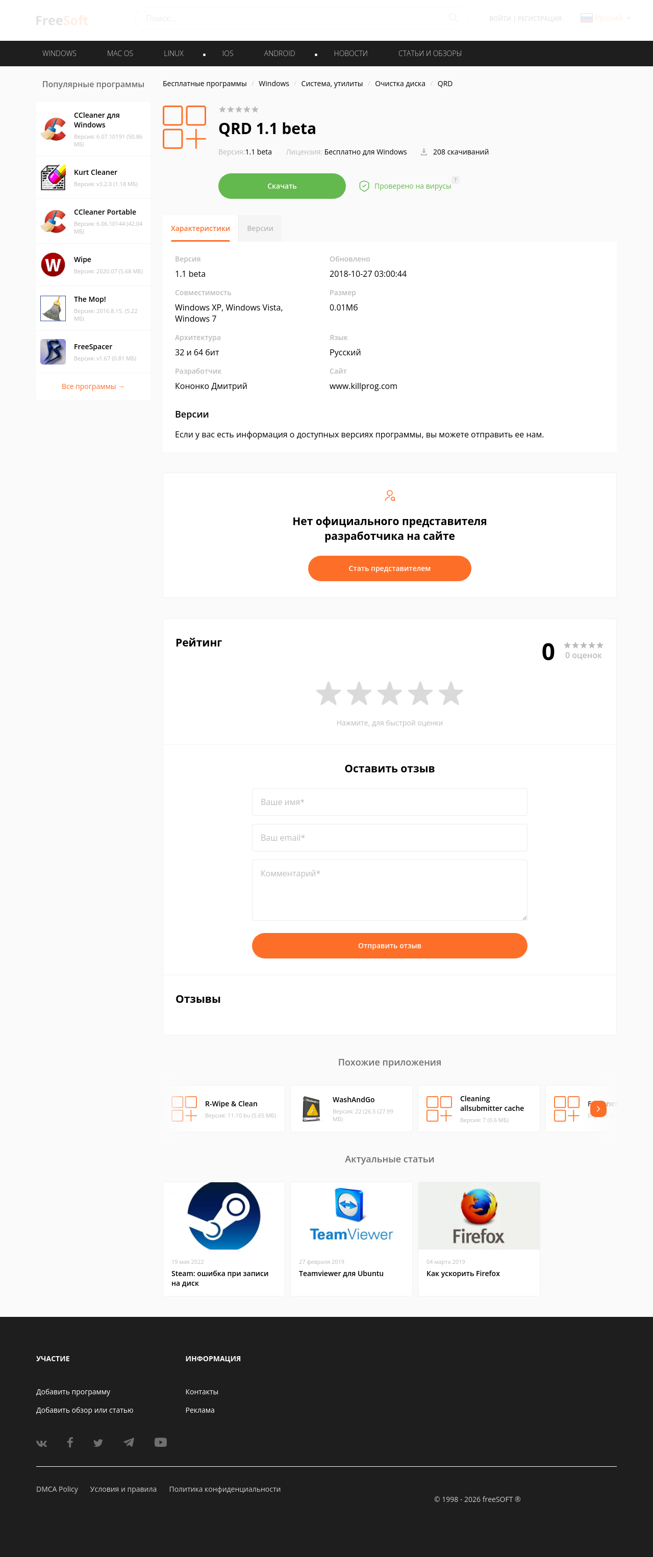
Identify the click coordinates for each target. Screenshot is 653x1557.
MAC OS (120, 53)
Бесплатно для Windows (365, 152)
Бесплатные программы (205, 83)
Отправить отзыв (389, 945)
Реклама (200, 1410)
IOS (228, 53)
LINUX (173, 53)
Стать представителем (390, 568)
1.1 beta (245, 152)
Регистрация (540, 18)
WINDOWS (59, 53)
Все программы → (93, 386)
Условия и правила (123, 1489)
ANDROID (279, 53)
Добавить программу (73, 1391)
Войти (500, 18)
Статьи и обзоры (430, 53)
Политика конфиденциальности (225, 1489)
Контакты (202, 1391)
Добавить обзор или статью (85, 1410)
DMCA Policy (57, 1489)
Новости (351, 53)
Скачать (282, 186)
